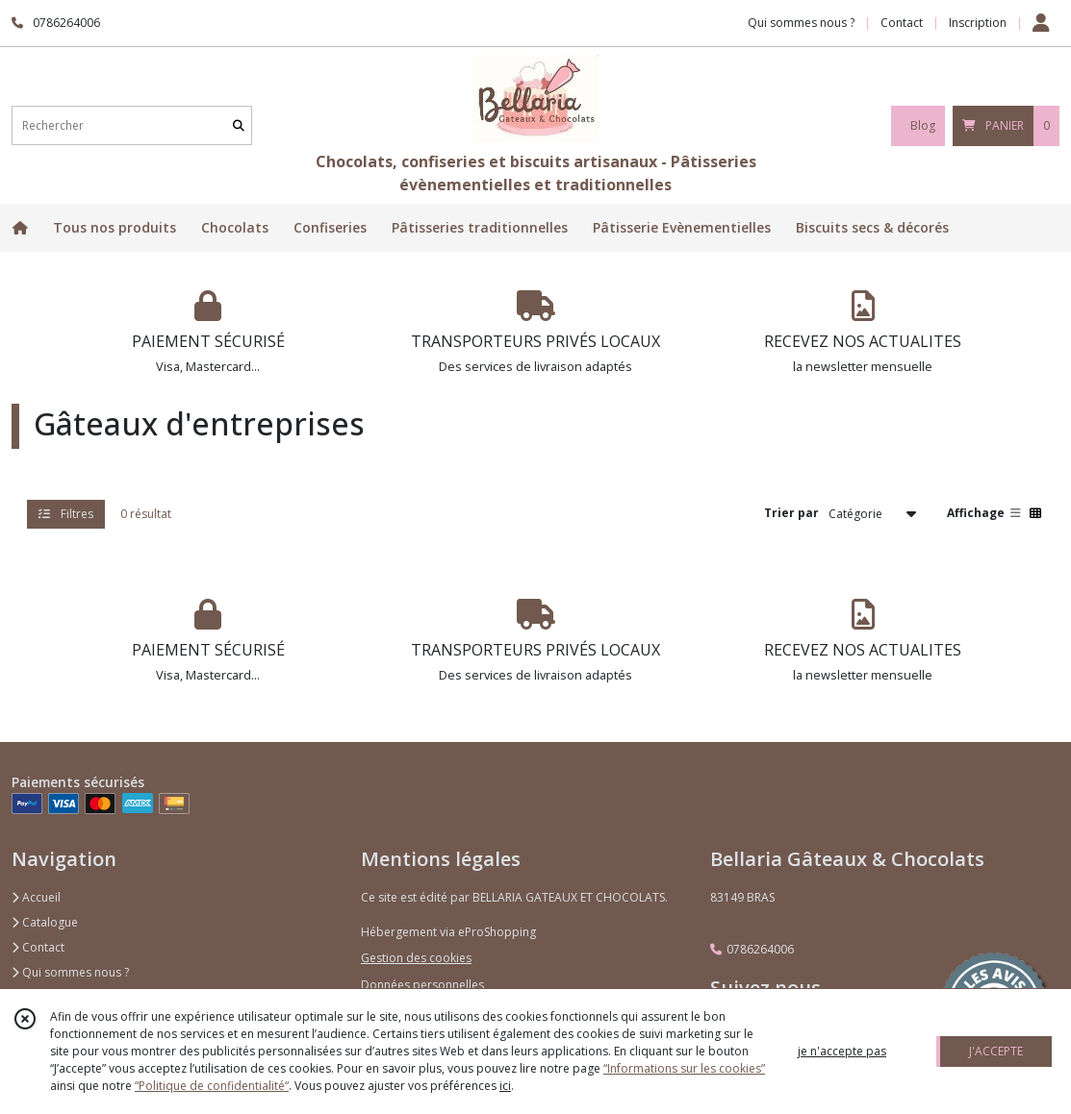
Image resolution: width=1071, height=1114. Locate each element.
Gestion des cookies (416, 958)
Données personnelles (422, 985)
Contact (901, 22)
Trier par (791, 513)
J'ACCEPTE (996, 1051)
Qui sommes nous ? (70, 972)
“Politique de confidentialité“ (212, 1085)
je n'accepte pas (842, 1051)
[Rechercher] (238, 125)
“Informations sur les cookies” (684, 1068)
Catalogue (45, 922)
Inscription (978, 22)
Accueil (36, 897)
